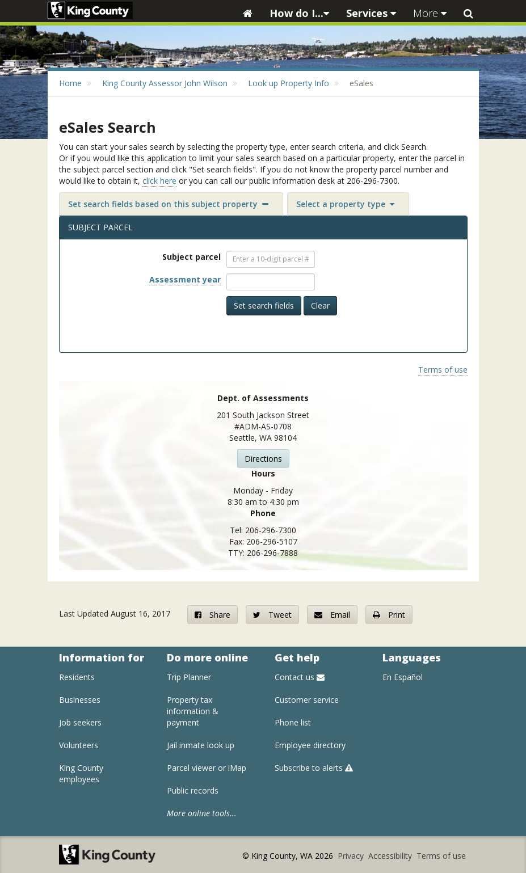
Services (371, 13)
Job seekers (80, 722)
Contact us (300, 677)
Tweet (272, 614)
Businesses (79, 699)
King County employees (81, 773)
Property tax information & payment (192, 711)
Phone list (293, 722)
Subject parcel (191, 256)
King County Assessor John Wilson (165, 83)
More (430, 13)
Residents (77, 677)
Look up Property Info (288, 83)
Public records (192, 790)
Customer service (307, 699)
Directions (263, 458)
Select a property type (345, 204)
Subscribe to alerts (314, 767)
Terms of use (443, 369)
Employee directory (310, 745)
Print (389, 614)
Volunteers (78, 745)
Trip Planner (189, 677)
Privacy (352, 855)
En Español (402, 677)
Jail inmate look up (200, 745)
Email (332, 614)
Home (70, 83)
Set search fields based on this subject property (168, 204)
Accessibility (391, 855)
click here (159, 180)
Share (212, 614)
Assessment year (185, 279)
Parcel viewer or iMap (206, 767)
